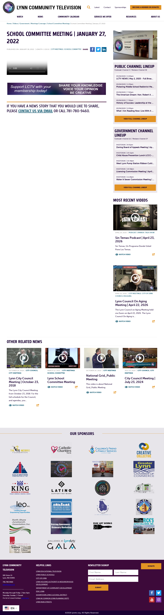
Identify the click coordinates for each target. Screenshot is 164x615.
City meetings (57, 49)
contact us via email (35, 111)
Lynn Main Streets (44, 602)
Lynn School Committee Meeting (61, 380)
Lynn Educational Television (48, 571)
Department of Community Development (54, 588)
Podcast (133, 233)
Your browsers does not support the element (27, 65)
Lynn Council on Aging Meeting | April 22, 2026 (131, 303)
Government (24, 24)
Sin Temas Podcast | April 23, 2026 (135, 239)
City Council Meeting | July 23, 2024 (140, 380)
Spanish (140, 233)
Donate (151, 566)
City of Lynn (147, 293)
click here (25, 598)
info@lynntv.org (9, 585)
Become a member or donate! (145, 7)
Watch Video (125, 254)
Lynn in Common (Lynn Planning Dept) (52, 598)
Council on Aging (123, 296)
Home (9, 24)
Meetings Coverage (38, 24)
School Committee (72, 49)
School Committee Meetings (58, 24)
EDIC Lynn (40, 591)
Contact (107, 7)
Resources (131, 16)
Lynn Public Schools (45, 575)
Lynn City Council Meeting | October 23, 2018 (24, 381)
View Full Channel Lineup (135, 119)
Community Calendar (68, 16)
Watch (20, 16)
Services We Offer (102, 16)
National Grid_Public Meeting (100, 377)
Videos (15, 24)
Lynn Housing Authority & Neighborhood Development (54, 583)
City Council (32, 370)
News (40, 16)
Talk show (150, 233)
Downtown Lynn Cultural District (51, 595)
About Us (155, 16)
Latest (97, 7)
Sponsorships (120, 7)
